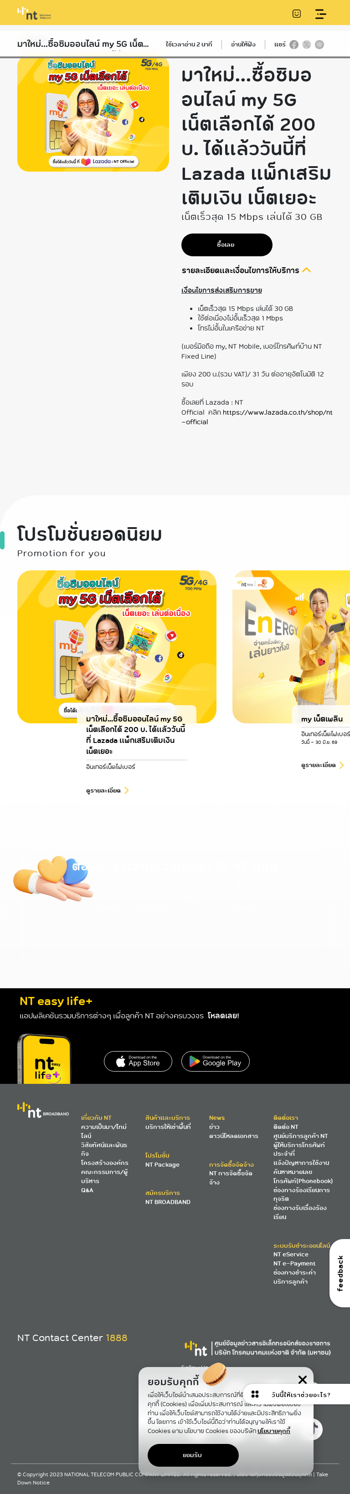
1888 (117, 1338)
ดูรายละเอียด (103, 812)
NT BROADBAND (167, 1202)
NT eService (291, 1254)
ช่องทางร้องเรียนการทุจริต (301, 1194)
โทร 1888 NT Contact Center (106, 895)
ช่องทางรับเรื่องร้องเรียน (300, 1212)
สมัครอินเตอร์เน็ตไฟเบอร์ (243, 895)
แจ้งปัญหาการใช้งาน (301, 1163)
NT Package (162, 1164)
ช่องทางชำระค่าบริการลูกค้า (294, 1277)
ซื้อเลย (225, 244)
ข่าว (214, 1127)
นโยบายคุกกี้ (273, 1431)
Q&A (87, 1190)
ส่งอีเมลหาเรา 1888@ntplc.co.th (199, 891)
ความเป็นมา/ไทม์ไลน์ (104, 1131)
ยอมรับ (192, 1455)
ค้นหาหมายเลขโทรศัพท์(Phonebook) (303, 1176)
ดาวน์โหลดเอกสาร (233, 1136)
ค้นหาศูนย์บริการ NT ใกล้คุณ (152, 895)
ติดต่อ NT (286, 1127)
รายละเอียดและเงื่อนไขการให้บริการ (241, 271)
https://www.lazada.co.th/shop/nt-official (257, 417)
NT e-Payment (294, 1263)
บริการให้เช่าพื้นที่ (168, 1127)
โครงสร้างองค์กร (105, 1163)
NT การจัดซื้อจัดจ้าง (230, 1178)
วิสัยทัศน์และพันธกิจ (104, 1149)
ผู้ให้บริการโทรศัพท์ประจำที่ (299, 1149)
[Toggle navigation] (321, 14)
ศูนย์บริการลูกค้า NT (300, 1136)
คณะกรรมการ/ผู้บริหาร (104, 1176)
